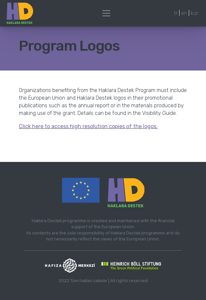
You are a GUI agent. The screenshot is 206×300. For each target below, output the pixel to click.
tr (176, 13)
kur (194, 13)
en (184, 13)
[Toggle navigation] (106, 13)
